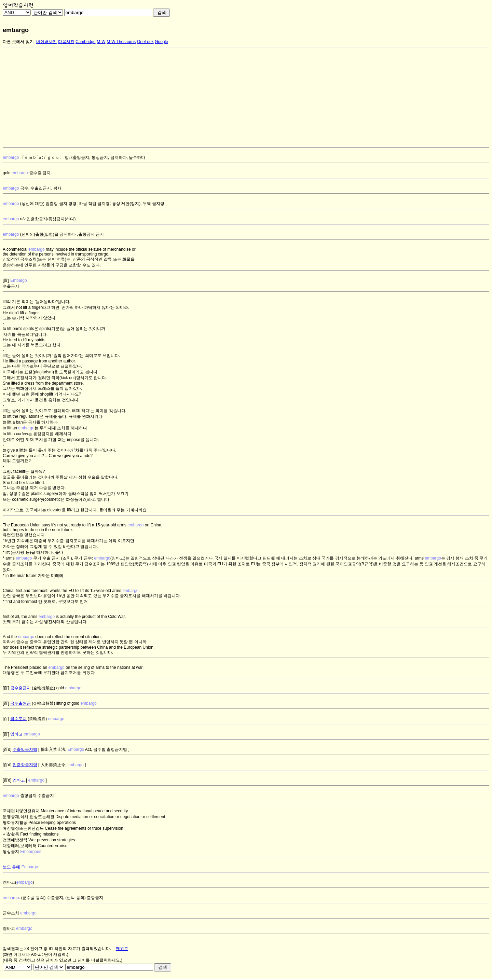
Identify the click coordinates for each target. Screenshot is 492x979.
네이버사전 (46, 41)
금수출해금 (20, 703)
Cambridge (86, 41)
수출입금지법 (25, 749)
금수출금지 (20, 688)
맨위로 (122, 948)
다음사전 (66, 41)
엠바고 (16, 734)
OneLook (145, 41)
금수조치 (18, 718)
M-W (101, 41)
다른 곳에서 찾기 (18, 41)
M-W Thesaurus (121, 41)
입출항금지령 (25, 764)
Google (161, 41)
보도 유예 (11, 867)
